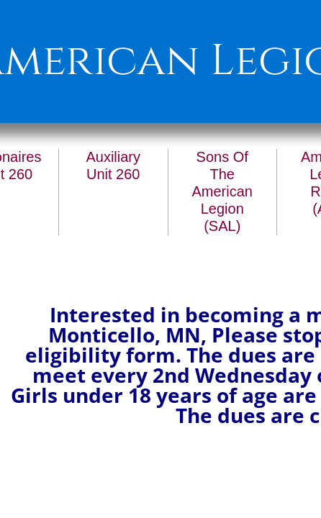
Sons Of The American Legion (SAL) (222, 191)
